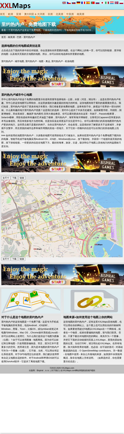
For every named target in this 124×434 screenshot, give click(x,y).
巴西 (19, 37)
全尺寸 (6, 178)
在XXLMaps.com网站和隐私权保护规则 (78, 370)
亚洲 (18, 14)
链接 (22, 178)
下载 (14, 178)
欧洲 (10, 14)
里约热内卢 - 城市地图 (12, 61)
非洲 (50, 14)
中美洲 (70, 14)
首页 (2, 14)
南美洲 (80, 14)
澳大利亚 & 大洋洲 (34, 14)
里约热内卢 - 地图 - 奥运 (37, 61)
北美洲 (59, 14)
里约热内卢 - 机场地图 (62, 61)
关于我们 (55, 370)
